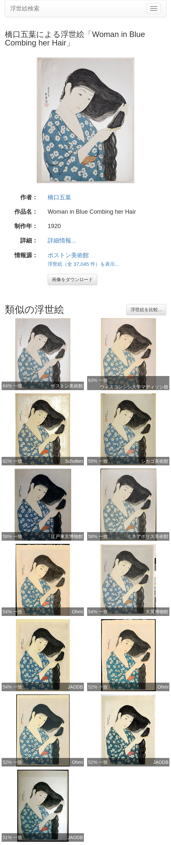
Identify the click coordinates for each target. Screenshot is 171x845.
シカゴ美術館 (154, 461)
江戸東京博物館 (67, 536)
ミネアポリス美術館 (147, 536)
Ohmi (77, 611)
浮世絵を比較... (146, 309)
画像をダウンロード (72, 279)
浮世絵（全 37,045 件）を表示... (83, 264)
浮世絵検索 (24, 8)
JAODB (75, 687)
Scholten (74, 461)
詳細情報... (62, 240)
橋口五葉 (59, 197)
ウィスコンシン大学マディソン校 (134, 386)
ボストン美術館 (68, 255)
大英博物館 (157, 611)
